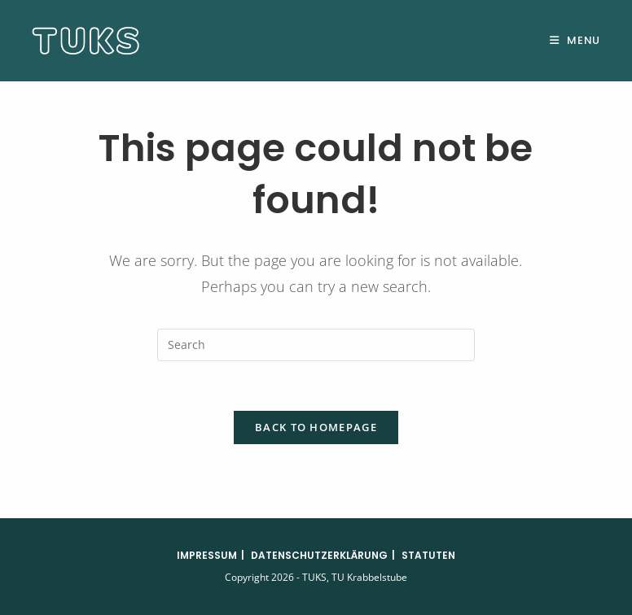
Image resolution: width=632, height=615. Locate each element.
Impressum (207, 555)
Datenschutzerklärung (319, 555)
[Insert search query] (316, 345)
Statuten (428, 555)
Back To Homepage (316, 427)
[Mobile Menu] (575, 40)
